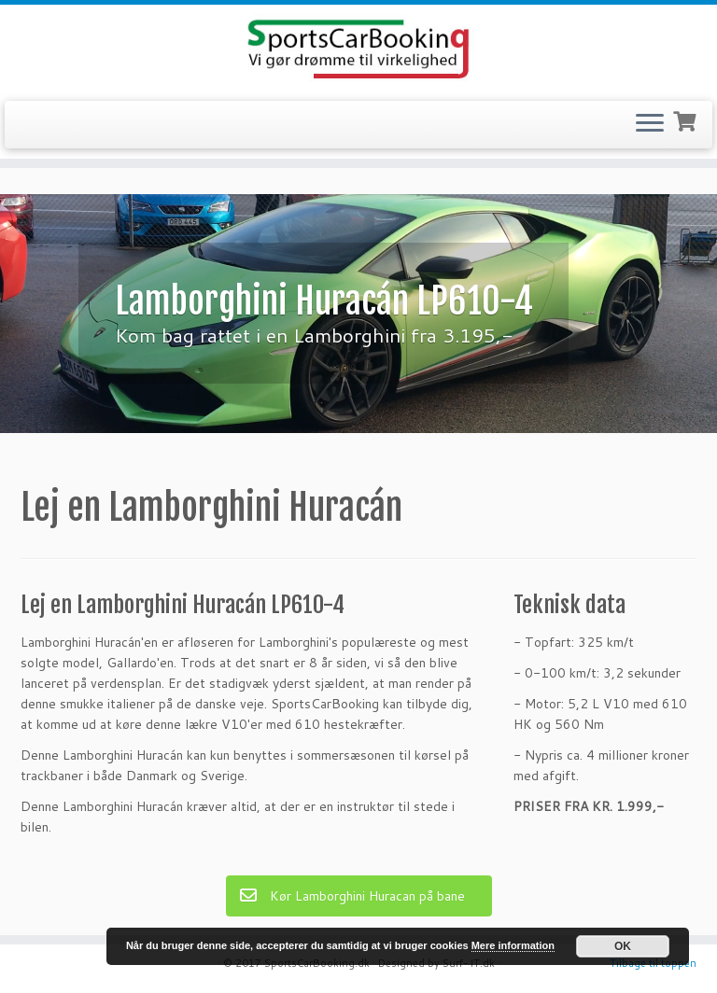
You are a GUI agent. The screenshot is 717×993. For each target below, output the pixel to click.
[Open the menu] (650, 125)
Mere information (513, 945)
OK (622, 946)
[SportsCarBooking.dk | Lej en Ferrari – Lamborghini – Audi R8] (358, 50)
